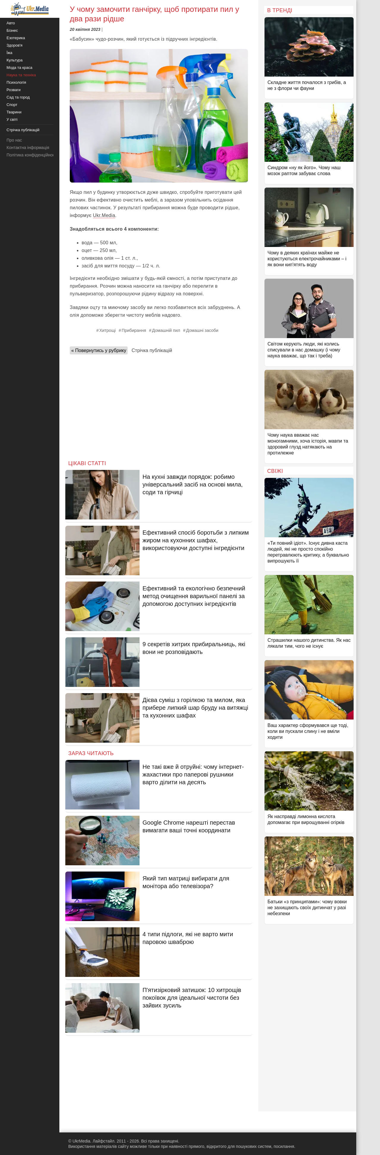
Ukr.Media (104, 215)
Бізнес (12, 30)
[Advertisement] (158, 405)
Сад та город (18, 97)
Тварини (14, 112)
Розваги (13, 90)
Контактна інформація (28, 147)
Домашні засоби (202, 330)
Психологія (16, 82)
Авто (11, 23)
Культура (15, 60)
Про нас (14, 140)
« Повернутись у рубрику (98, 350)
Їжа (9, 52)
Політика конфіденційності (32, 155)
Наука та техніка (21, 75)
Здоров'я (15, 45)
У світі (12, 119)
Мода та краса (19, 67)
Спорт (12, 104)
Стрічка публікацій (152, 350)
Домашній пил (166, 330)
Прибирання (134, 330)
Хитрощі (107, 330)
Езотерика (16, 38)
